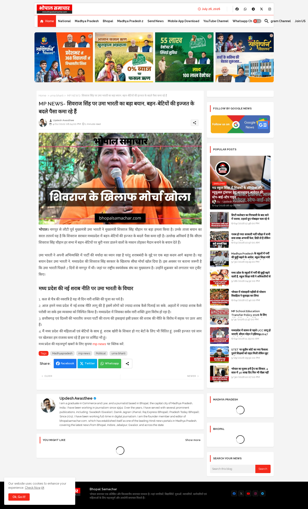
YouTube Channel (215, 21)
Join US (300, 21)
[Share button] (127, 363)
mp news (99, 344)
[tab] (47, 21)
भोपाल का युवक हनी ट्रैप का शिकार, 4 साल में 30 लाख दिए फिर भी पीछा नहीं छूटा (250, 372)
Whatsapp (112, 363)
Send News (156, 21)
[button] (257, 21)
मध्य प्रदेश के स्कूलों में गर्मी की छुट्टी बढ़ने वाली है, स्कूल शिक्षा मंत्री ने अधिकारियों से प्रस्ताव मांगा (251, 276)
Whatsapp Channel (246, 21)
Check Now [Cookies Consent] (33, 487)
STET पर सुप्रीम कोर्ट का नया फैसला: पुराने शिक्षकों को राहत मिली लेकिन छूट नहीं (249, 353)
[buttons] (237, 9)
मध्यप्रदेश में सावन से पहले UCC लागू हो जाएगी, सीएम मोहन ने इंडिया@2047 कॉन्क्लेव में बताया (251, 334)
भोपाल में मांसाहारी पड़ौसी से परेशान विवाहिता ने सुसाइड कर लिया (248, 293)
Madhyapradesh (62, 353)
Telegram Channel (277, 21)
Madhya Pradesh (87, 21)
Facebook (67, 363)
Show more (193, 440)
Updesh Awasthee (76, 398)
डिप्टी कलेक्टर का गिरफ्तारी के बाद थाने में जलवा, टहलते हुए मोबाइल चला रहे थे (250, 217)
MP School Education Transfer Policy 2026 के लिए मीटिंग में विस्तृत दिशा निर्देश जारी (249, 315)
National (64, 21)
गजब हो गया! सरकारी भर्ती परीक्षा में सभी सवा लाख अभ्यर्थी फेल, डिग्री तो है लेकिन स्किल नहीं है (250, 238)
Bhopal (108, 21)
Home (49, 21)
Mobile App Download (183, 21)
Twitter (90, 363)
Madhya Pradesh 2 (130, 21)
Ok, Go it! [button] (19, 497)
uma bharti (57, 95)
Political (101, 353)
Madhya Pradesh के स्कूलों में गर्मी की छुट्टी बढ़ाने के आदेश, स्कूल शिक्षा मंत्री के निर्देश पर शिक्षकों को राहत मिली (250, 257)
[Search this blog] (233, 469)
